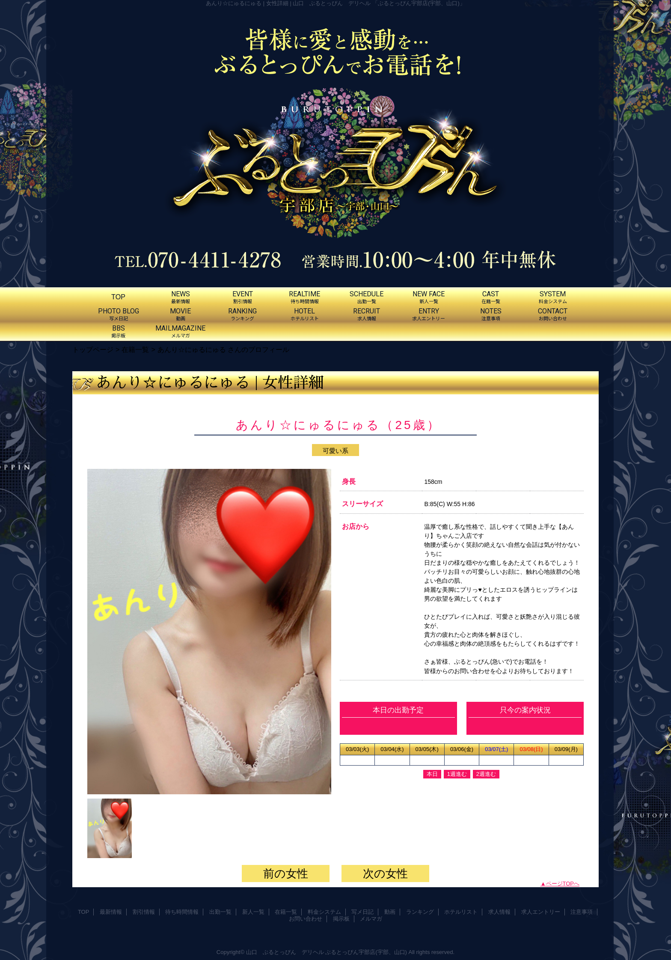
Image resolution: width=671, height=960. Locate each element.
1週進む (457, 774)
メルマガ (371, 918)
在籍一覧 (135, 349)
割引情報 (144, 912)
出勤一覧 (220, 912)
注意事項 (581, 912)
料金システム (324, 912)
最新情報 (111, 912)
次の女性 (385, 873)
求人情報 (499, 912)
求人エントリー (540, 912)
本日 (432, 774)
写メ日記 (362, 912)
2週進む (486, 774)
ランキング (420, 912)
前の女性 (285, 873)
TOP (118, 297)
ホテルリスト (461, 912)
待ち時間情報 (182, 912)
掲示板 (341, 918)
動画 (389, 912)
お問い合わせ (305, 918)
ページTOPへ (563, 883)
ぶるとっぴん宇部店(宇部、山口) (366, 952)
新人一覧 (253, 912)
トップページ (92, 349)
